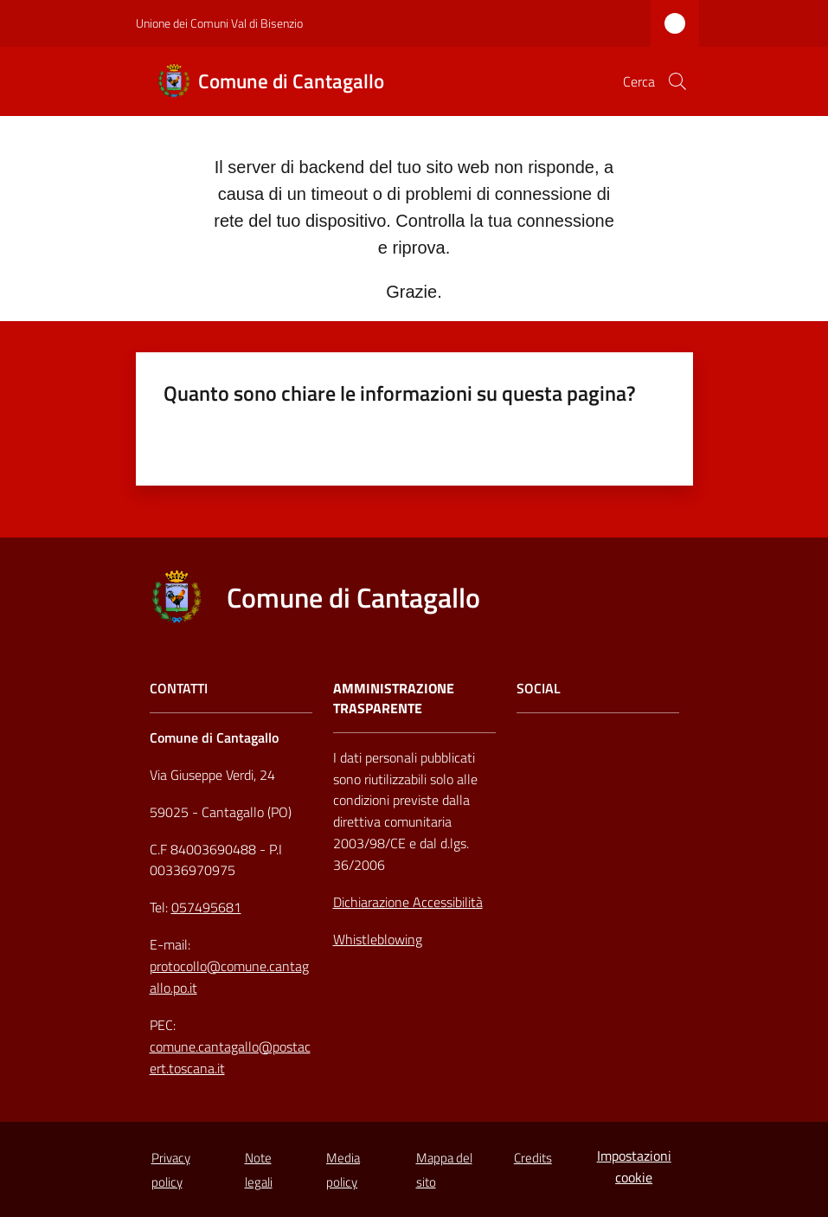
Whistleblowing (377, 939)
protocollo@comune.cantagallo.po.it (229, 977)
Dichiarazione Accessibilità (408, 902)
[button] (677, 81)
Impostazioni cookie (634, 1166)
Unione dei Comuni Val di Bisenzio (219, 23)
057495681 (206, 907)
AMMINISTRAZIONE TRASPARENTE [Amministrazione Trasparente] (393, 698)
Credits (533, 1158)
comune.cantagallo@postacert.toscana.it (230, 1057)
